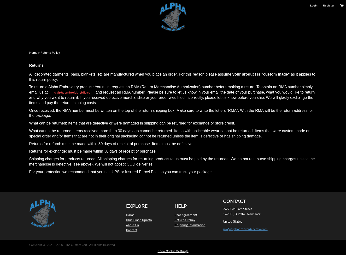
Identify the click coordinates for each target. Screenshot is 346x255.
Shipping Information (190, 225)
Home (33, 52)
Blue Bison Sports (139, 220)
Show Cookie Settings (173, 251)
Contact (131, 230)
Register (328, 5)
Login (313, 5)
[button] (342, 5)
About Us (132, 225)
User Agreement (186, 215)
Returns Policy (185, 220)
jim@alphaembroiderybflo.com (71, 92)
